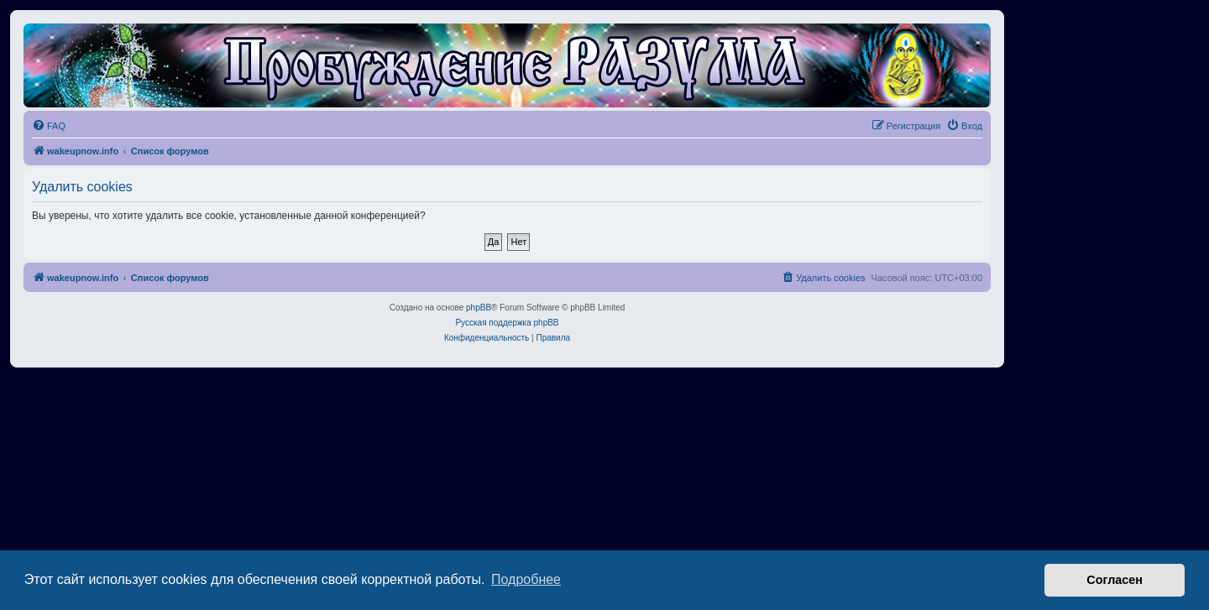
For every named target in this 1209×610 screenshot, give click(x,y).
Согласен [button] (1114, 580)
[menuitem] (48, 126)
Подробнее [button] (526, 579)
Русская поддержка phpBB (506, 322)
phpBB (478, 307)
